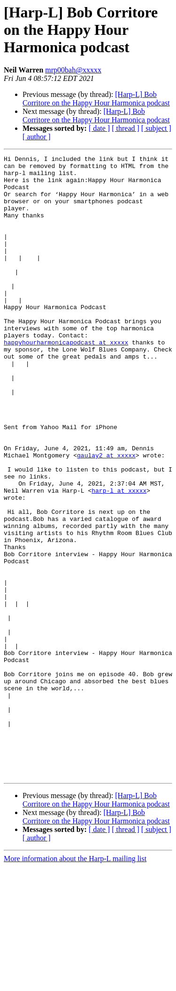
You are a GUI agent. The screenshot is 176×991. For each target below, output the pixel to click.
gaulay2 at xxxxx (106, 515)
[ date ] (99, 128)
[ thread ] (125, 128)
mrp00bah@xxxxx (73, 70)
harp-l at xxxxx (119, 558)
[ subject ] (156, 128)
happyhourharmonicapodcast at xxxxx (66, 380)
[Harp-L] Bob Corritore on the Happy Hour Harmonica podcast (96, 98)
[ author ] (37, 137)
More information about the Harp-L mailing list (75, 983)
